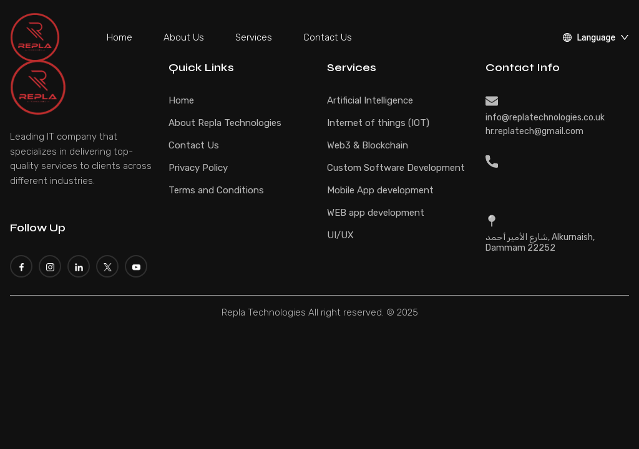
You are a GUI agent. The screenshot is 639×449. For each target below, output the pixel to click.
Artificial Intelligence (370, 100)
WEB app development (375, 212)
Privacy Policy (198, 167)
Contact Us (327, 37)
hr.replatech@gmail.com (534, 131)
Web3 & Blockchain (367, 145)
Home (119, 37)
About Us (183, 37)
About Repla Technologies (224, 122)
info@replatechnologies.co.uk (545, 117)
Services (253, 37)
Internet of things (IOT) (378, 122)
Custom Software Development (396, 167)
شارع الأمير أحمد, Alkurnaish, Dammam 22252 (540, 242)
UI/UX (340, 235)
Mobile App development (380, 190)
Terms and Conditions (216, 190)
